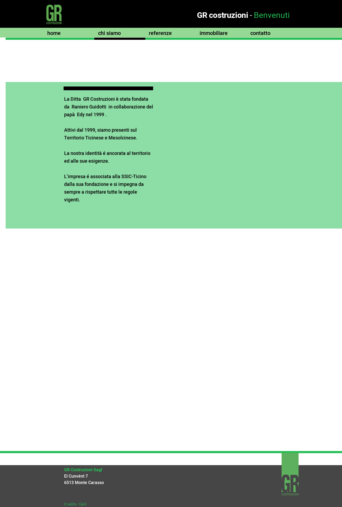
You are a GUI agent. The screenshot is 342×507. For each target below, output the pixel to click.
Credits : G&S (75, 504)
